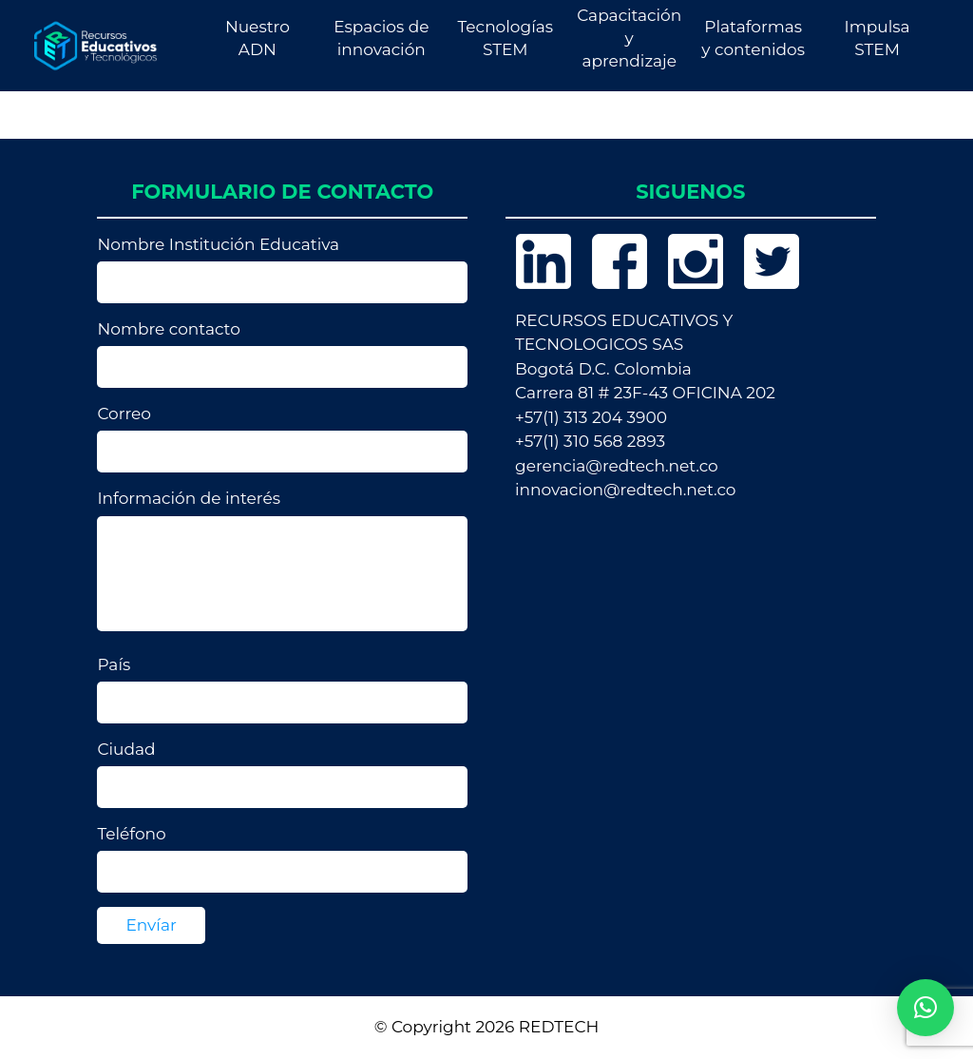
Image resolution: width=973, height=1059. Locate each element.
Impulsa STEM (877, 38)
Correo (282, 438)
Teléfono (282, 858)
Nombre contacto (282, 353)
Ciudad (282, 774)
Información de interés (282, 564)
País (282, 689)
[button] (925, 1007)
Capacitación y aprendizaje (629, 38)
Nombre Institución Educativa (282, 269)
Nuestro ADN (257, 38)
